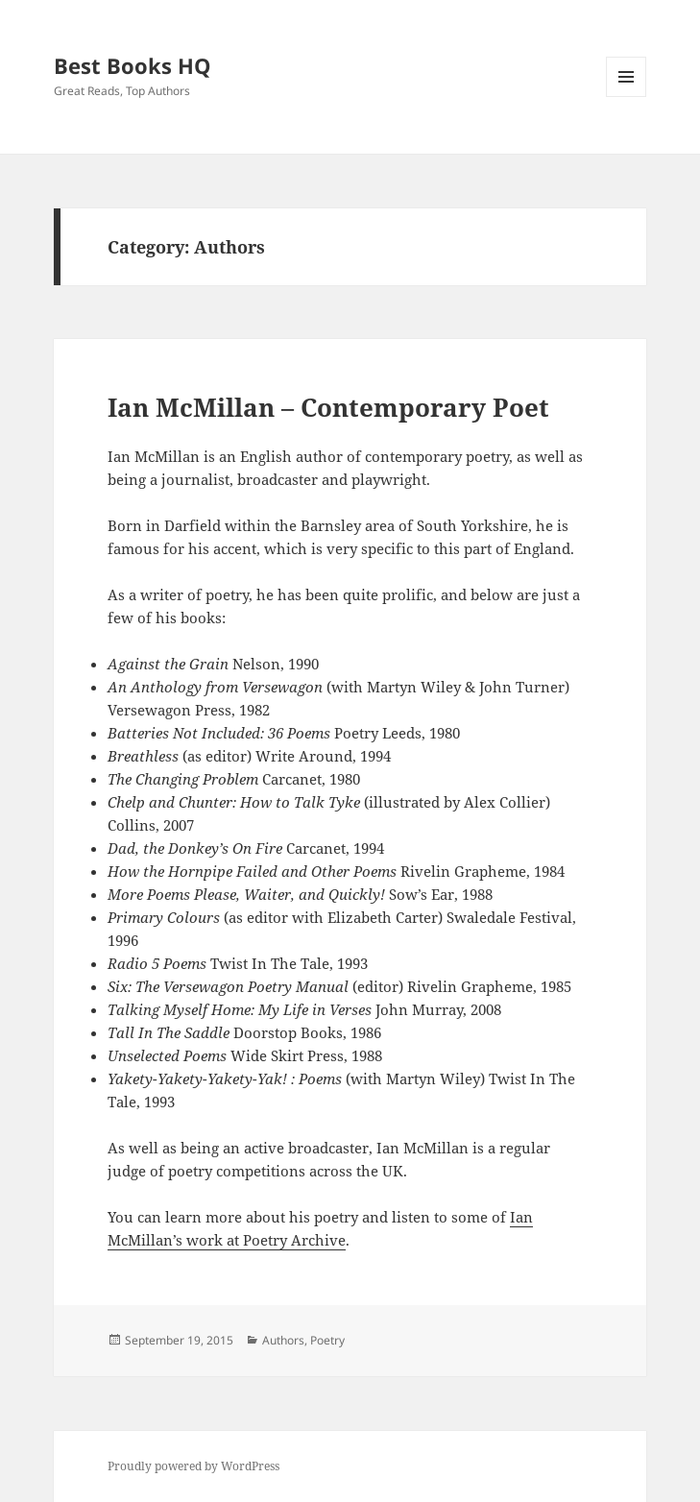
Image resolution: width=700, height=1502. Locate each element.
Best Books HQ (132, 65)
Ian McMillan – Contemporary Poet (328, 407)
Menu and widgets (626, 96)
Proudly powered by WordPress (193, 1466)
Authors (283, 1340)
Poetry (327, 1340)
